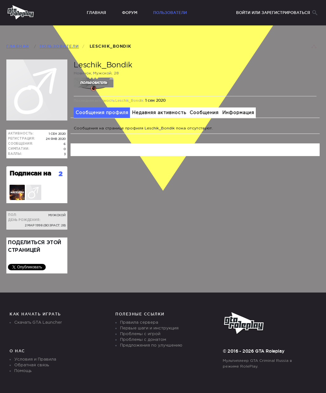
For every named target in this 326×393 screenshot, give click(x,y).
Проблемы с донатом (143, 339)
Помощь (22, 371)
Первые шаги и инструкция (149, 328)
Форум (129, 12)
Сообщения (204, 113)
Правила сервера (139, 322)
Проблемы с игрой (140, 334)
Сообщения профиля (102, 113)
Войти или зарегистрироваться (273, 12)
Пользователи (170, 12)
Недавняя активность (159, 113)
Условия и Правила (35, 359)
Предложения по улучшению (151, 345)
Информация (238, 113)
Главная (96, 12)
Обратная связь (31, 365)
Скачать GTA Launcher (38, 322)
